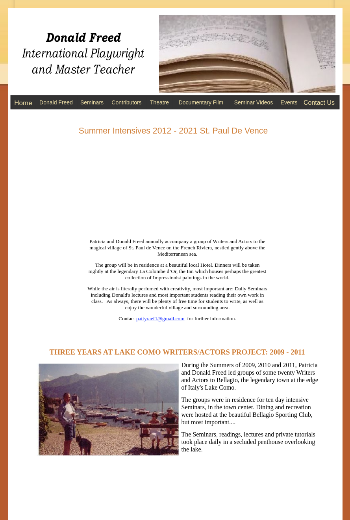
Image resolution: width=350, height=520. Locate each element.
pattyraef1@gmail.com (160, 318)
